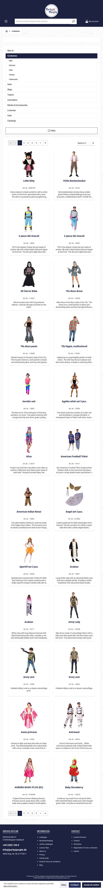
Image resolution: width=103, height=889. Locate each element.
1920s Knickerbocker (74, 180)
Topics (10, 94)
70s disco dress (74, 291)
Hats (9, 84)
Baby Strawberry (74, 787)
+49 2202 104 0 (11, 845)
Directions (77, 844)
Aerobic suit (28, 401)
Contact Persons (80, 837)
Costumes (12, 56)
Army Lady (74, 622)
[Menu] (6, 21)
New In (10, 50)
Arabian (74, 566)
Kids (11, 70)
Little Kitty (28, 180)
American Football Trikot (74, 456)
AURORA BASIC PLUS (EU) (29, 787)
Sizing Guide (44, 858)
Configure (75, 885)
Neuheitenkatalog (46, 841)
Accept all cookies (91, 885)
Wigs (9, 89)
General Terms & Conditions (49, 862)
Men (11, 61)
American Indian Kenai (29, 511)
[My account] (91, 21)
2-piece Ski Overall (29, 236)
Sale (9, 115)
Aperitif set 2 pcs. (28, 566)
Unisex (11, 75)
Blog (41, 865)
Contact (77, 841)
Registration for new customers (86, 848)
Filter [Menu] (52, 130)
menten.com (66, 878)
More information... (11, 886)
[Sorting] (86, 143)
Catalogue (43, 837)
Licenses (11, 110)
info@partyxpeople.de (15, 849)
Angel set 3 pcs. (74, 511)
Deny (64, 885)
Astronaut (74, 732)
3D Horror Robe (29, 291)
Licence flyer (44, 848)
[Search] (73, 21)
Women (12, 65)
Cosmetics (12, 100)
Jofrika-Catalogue (46, 844)
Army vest (28, 677)
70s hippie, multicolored (74, 346)
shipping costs (44, 876)
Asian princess (29, 732)
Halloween (13, 79)
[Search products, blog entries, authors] (43, 21)
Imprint (76, 851)
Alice (29, 456)
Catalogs (11, 120)
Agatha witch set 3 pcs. (74, 401)
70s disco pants (29, 346)
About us (42, 851)
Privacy (42, 855)
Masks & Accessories (17, 105)
